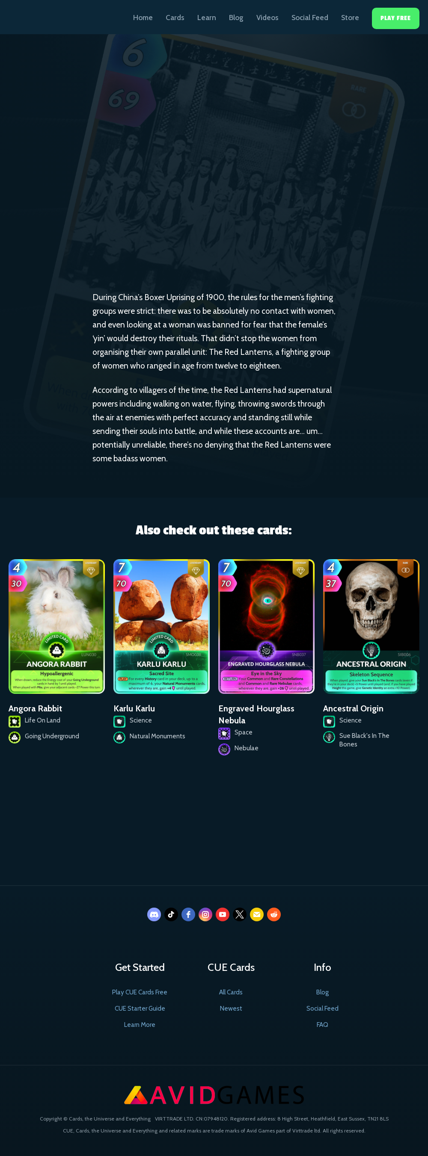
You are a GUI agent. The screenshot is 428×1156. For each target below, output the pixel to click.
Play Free (395, 18)
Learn (206, 17)
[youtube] (222, 914)
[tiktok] (171, 914)
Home (143, 17)
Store (350, 17)
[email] (257, 914)
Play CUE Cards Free (139, 992)
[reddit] (274, 914)
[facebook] (188, 914)
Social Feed (309, 17)
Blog (236, 17)
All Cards (231, 992)
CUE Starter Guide (140, 1008)
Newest (231, 1008)
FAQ (322, 1025)
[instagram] (205, 914)
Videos (267, 17)
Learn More (139, 1025)
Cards (175, 17)
